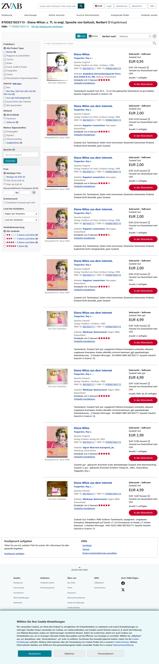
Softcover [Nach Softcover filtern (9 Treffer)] (10, 122)
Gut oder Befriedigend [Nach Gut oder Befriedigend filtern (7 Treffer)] (16, 98)
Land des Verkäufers (14, 220)
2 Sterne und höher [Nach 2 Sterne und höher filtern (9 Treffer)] (22, 235)
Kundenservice (100, 588)
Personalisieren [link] (105, 653)
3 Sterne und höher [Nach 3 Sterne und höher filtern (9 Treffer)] (22, 238)
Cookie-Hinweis (73, 607)
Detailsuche (6, 15)
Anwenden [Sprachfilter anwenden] (10, 161)
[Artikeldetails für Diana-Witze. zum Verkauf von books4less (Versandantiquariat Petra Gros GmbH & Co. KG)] (57, 67)
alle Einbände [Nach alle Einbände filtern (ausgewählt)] (11, 114)
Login (109, 6)
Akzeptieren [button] (35, 653)
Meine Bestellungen (21, 598)
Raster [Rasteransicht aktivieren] (93, 36)
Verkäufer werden (149, 15)
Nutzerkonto (121, 6)
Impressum (71, 593)
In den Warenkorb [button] (143, 84)
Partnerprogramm (47, 588)
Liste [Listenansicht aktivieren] (81, 36)
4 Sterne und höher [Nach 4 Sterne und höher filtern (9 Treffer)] (22, 242)
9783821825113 (20, 26)
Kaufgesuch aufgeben (14, 553)
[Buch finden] (81, 6)
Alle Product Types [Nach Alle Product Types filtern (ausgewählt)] (13, 48)
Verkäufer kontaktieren (84, 83)
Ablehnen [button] (69, 653)
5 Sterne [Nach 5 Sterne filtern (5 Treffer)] (17, 246)
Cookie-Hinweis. (121, 642)
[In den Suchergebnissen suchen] (100, 43)
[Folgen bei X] (123, 590)
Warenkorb (17, 602)
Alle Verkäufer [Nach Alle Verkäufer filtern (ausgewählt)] (13, 231)
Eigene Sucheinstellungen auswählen (100, 553)
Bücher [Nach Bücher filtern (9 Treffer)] (9, 51)
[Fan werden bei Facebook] (123, 583)
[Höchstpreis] (25, 193)
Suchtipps (87, 545)
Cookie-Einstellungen (75, 602)
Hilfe (152, 6)
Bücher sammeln (56, 15)
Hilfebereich (99, 583)
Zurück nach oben (79, 570)
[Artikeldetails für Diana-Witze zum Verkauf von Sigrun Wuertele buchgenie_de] (57, 442)
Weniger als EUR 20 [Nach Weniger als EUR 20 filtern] (14, 177)
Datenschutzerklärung (76, 598)
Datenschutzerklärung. (123, 645)
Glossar (86, 549)
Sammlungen (30, 15)
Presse (69, 588)
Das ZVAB (71, 583)
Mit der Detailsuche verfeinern (47, 26)
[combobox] (58, 6)
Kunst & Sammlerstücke (88, 15)
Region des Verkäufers (15, 214)
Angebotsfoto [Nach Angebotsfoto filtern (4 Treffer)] (12, 143)
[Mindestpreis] (8, 193)
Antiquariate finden (120, 15)
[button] (154, 43)
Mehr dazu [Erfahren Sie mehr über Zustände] (17, 83)
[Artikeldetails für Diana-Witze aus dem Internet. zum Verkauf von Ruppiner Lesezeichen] (57, 120)
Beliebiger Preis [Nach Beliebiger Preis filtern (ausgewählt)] (12, 173)
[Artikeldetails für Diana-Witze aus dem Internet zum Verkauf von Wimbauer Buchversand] (57, 319)
